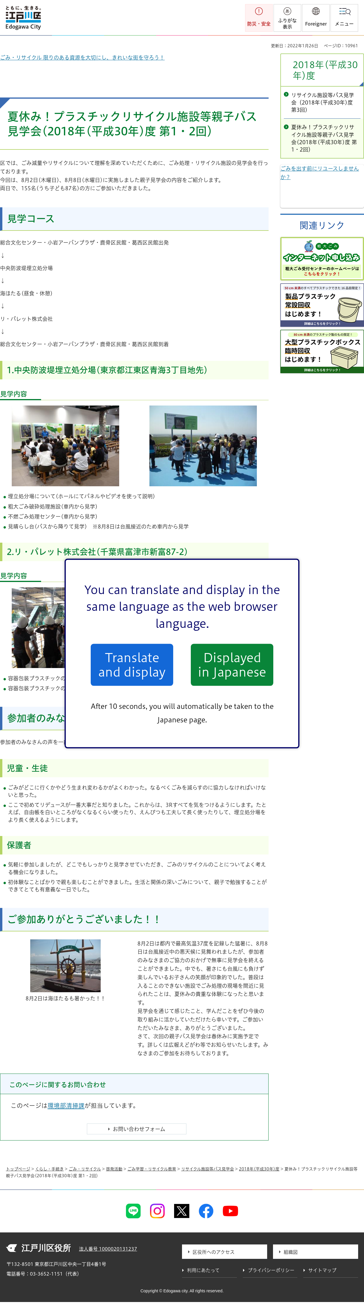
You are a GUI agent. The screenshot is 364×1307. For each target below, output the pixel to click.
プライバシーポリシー (271, 1270)
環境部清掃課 (66, 1105)
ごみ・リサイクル (85, 1169)
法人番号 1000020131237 (108, 1249)
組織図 (291, 1252)
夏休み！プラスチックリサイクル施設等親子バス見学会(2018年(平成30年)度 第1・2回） (324, 138)
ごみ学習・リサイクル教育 (151, 1169)
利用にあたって (203, 1270)
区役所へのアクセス (214, 1252)
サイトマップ (322, 1270)
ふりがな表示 (287, 23)
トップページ (18, 1169)
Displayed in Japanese (232, 665)
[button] (316, 18)
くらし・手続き (49, 1169)
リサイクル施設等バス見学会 (207, 1169)
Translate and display (132, 665)
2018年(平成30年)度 (325, 70)
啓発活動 (114, 1169)
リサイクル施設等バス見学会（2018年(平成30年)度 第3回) (322, 102)
